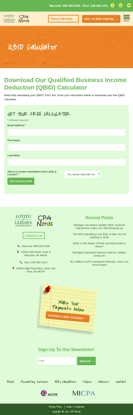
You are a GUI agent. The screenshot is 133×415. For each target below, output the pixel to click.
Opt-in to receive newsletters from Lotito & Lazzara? (31, 173)
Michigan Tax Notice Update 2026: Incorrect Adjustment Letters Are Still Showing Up (99, 226)
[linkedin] (120, 6)
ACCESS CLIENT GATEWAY (65, 317)
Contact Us (33, 235)
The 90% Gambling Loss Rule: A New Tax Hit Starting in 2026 (99, 236)
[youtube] (128, 6)
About (10, 381)
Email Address (16, 125)
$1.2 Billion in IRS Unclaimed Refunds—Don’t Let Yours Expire (99, 263)
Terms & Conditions (75, 407)
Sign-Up (85, 361)
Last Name (13, 155)
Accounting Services (34, 381)
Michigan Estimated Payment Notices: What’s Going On (99, 254)
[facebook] (112, 6)
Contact (121, 381)
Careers (103, 381)
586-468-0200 (41, 246)
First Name (13, 140)
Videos (87, 381)
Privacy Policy (55, 407)
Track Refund (62, 18)
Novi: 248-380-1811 (95, 5)
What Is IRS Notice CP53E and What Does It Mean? (99, 245)
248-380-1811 (39, 262)
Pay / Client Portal (99, 19)
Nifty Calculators (65, 381)
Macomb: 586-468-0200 (65, 5)
